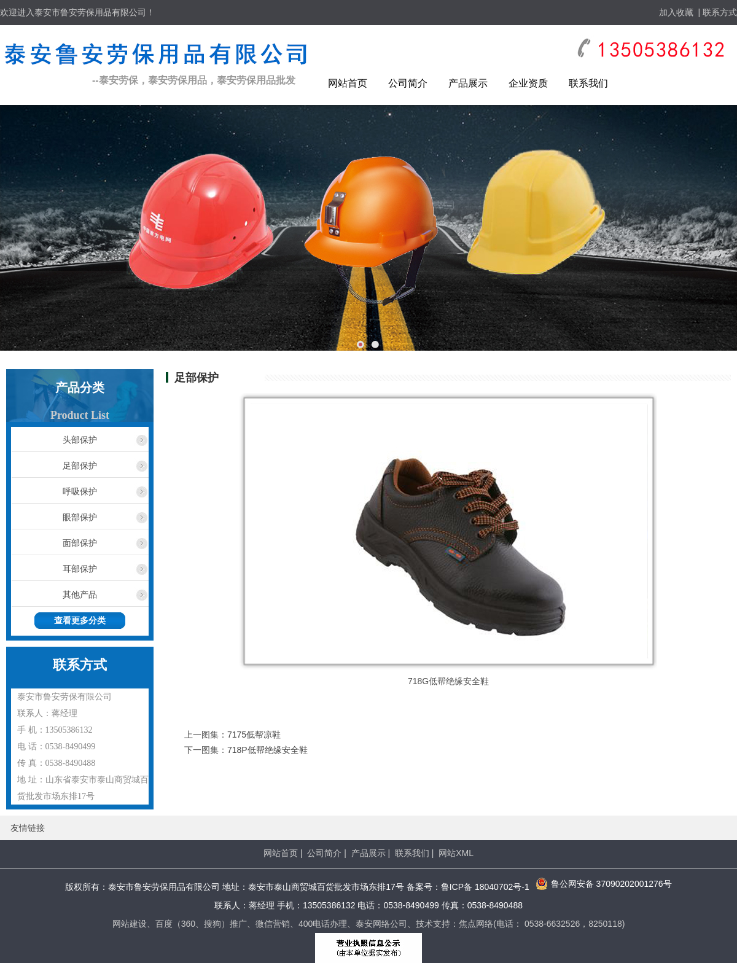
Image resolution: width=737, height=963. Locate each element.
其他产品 (80, 594)
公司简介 (407, 83)
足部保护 (80, 465)
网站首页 (347, 83)
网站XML (456, 853)
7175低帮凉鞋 (254, 734)
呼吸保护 (80, 491)
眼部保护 (80, 517)
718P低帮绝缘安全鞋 (267, 750)
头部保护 (80, 440)
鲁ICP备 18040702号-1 (485, 887)
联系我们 (588, 83)
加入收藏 (676, 12)
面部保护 (80, 543)
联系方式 (720, 12)
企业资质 (528, 83)
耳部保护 (80, 569)
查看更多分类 (80, 620)
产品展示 (468, 83)
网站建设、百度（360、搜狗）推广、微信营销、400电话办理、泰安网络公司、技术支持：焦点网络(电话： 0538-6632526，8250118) (368, 924)
